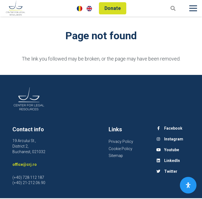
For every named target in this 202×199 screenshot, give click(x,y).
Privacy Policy (121, 141)
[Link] (15, 8)
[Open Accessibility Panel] (188, 185)
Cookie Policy (120, 148)
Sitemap (116, 155)
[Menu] (193, 8)
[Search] (173, 8)
